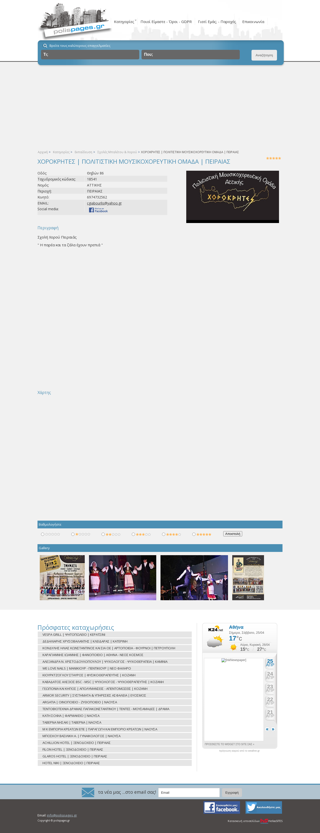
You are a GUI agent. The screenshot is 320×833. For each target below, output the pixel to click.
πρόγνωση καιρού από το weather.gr (239, 751)
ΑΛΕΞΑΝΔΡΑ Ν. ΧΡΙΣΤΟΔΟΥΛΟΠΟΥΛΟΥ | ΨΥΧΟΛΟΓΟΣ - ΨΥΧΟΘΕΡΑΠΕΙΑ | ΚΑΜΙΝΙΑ (105, 661)
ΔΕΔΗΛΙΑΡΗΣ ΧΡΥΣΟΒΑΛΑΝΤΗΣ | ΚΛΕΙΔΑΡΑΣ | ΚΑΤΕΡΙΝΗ (85, 641)
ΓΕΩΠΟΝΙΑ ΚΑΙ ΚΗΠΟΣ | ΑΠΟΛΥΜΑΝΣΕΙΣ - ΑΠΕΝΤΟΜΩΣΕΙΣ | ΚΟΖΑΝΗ (95, 688)
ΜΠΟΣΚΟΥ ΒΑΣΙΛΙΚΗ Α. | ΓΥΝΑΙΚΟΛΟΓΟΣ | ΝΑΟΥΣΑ (81, 736)
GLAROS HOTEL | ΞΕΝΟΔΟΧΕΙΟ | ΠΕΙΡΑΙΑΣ (74, 756)
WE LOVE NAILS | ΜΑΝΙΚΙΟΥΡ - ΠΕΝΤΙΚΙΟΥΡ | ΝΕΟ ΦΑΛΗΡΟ (86, 668)
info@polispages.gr (62, 815)
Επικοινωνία (253, 21)
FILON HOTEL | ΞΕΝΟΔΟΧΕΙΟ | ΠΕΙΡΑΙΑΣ (72, 749)
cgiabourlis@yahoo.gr (104, 203)
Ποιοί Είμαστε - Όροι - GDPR (166, 21)
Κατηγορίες (124, 21)
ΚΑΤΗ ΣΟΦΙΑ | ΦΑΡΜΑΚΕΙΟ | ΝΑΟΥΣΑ (71, 715)
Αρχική (43, 152)
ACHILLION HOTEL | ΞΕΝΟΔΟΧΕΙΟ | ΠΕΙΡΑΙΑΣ (76, 742)
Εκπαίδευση (83, 152)
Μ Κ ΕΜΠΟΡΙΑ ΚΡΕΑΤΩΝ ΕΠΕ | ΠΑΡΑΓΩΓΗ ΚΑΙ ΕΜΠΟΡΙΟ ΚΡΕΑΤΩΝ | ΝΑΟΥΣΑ (99, 729)
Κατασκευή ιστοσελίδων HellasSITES (255, 821)
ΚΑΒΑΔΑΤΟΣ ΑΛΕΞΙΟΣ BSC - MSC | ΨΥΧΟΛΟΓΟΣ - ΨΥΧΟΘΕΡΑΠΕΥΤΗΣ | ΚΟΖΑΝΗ (103, 682)
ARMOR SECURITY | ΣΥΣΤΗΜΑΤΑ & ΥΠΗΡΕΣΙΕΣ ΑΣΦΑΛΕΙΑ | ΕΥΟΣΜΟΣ (94, 695)
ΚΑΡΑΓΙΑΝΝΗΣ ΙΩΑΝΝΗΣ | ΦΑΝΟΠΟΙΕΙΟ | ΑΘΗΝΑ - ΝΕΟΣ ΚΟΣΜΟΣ (93, 655)
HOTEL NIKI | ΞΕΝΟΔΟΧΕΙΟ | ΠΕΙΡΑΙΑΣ (71, 763)
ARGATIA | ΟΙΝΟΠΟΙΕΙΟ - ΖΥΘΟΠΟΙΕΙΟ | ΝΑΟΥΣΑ (79, 702)
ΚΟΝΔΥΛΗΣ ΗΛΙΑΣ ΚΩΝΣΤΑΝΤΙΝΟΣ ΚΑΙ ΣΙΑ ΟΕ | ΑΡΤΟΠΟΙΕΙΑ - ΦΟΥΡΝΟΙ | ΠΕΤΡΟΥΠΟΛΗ (108, 648)
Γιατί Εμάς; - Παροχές (217, 21)
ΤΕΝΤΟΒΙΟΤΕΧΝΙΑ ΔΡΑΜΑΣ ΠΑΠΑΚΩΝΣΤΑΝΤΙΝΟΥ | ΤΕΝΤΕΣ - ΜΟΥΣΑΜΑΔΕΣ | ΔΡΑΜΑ (105, 709)
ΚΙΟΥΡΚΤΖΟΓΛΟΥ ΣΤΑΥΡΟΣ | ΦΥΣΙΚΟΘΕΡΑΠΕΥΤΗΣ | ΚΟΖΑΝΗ (89, 675)
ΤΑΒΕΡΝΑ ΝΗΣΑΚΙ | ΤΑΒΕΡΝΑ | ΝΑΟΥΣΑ (71, 722)
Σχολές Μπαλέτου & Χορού (117, 152)
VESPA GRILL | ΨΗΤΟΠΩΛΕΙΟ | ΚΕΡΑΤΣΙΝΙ (73, 634)
